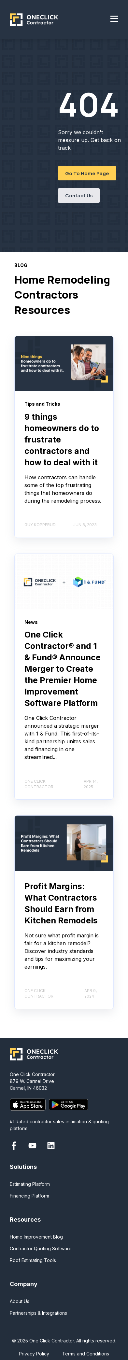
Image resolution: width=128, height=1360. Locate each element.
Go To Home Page (87, 173)
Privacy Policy (34, 1353)
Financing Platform (29, 1196)
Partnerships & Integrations (38, 1313)
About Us (19, 1301)
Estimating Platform (30, 1184)
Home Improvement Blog (36, 1237)
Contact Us (78, 195)
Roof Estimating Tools (33, 1260)
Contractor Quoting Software (41, 1248)
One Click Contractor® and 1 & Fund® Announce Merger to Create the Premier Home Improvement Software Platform (62, 669)
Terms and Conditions (85, 1353)
